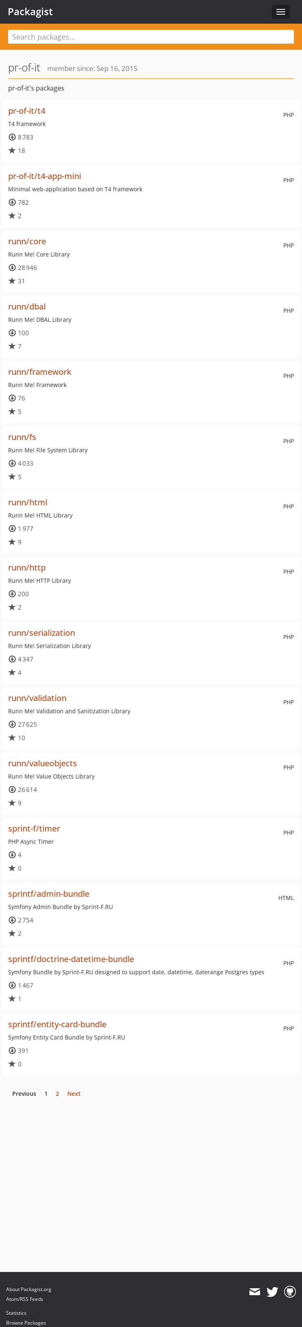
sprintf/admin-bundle (48, 893)
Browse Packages (26, 1322)
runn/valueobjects (42, 763)
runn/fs (22, 436)
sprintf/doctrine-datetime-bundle (71, 958)
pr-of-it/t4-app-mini (44, 175)
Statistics (16, 1312)
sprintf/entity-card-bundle (57, 1024)
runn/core (27, 241)
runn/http (27, 567)
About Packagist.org (28, 1289)
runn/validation (37, 697)
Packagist (30, 11)
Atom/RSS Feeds (24, 1299)
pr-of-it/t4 (26, 110)
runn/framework (39, 371)
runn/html (27, 502)
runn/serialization (41, 632)
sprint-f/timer (34, 828)
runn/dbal (27, 306)
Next (74, 1093)
